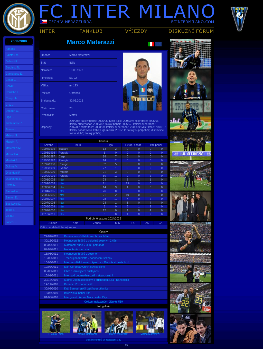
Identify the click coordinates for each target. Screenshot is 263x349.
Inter (61, 179)
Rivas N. (11, 184)
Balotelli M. (12, 54)
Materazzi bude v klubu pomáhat (83, 244)
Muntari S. (12, 160)
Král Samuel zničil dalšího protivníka (85, 288)
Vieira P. (11, 215)
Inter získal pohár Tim (76, 292)
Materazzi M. (13, 147)
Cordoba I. (12, 92)
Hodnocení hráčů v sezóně (80, 253)
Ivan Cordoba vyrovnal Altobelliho (84, 266)
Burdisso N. (13, 67)
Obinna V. (11, 166)
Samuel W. (12, 191)
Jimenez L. (12, 129)
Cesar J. (11, 79)
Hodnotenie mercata (76, 249)
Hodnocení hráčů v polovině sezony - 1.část (90, 240)
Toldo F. (10, 209)
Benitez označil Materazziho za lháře (86, 236)
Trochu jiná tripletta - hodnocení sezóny (87, 258)
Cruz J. (10, 104)
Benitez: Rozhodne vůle (78, 284)
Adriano (10, 48)
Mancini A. (12, 141)
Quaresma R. (14, 178)
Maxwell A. (12, 154)
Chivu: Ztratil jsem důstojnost (81, 271)
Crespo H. (12, 98)
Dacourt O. (12, 110)
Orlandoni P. (13, 172)
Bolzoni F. (11, 61)
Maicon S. (12, 135)
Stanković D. (13, 203)
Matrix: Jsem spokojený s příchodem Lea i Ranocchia (96, 279)
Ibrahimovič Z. (14, 123)
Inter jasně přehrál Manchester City (85, 297)
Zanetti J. (11, 222)
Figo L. (10, 116)
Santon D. (12, 197)
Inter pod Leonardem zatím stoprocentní (88, 275)
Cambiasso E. (14, 73)
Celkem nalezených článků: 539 (103, 301)
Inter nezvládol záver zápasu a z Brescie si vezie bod (96, 262)
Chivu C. (11, 85)
